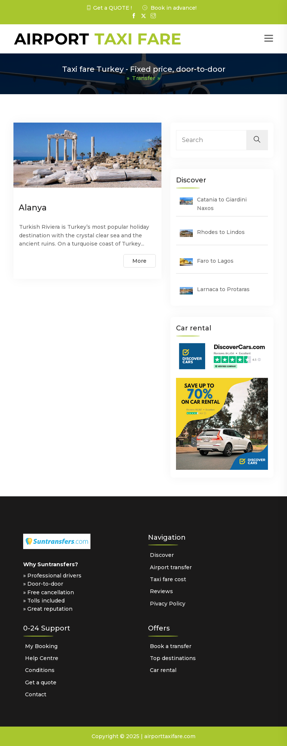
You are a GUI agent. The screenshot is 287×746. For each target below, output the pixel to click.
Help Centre (41, 657)
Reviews (161, 591)
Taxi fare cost (168, 579)
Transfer (143, 77)
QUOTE (118, 7)
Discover (162, 555)
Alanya (33, 207)
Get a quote (40, 682)
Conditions (40, 670)
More (139, 262)
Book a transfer (170, 645)
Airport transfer (171, 567)
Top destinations (173, 657)
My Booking (41, 645)
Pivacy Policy (167, 603)
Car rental (163, 670)
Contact (35, 694)
